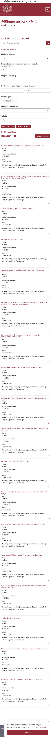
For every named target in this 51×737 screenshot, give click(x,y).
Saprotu (28, 732)
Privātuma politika (40, 727)
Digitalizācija (8, 126)
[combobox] (25, 70)
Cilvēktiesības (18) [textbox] (10, 101)
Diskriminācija (23, 126)
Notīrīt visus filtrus (8, 49)
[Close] (49, 721)
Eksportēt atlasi (42, 136)
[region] (27, 728)
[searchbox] (25, 80)
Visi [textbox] (4, 70)
